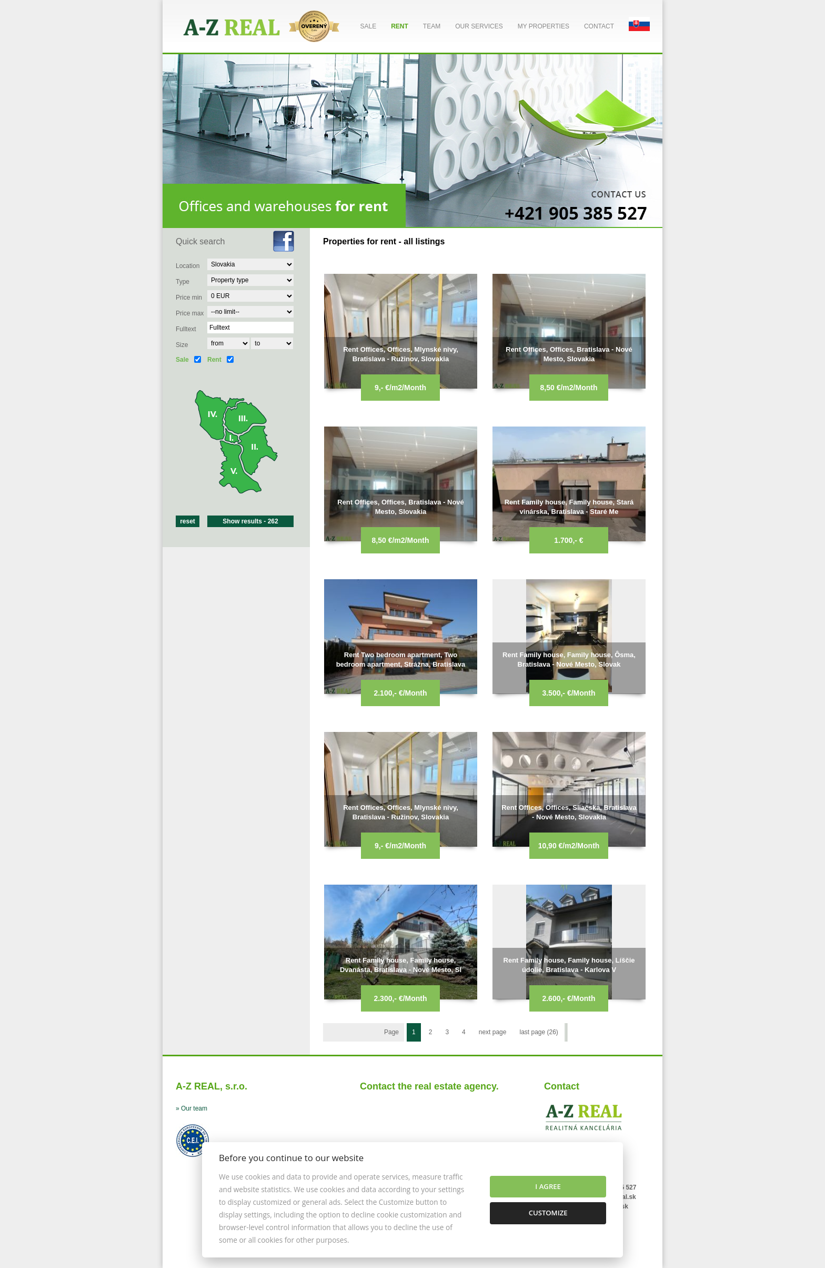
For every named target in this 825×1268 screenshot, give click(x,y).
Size (182, 345)
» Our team (191, 1108)
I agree (548, 1186)
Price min (189, 297)
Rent (399, 26)
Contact (599, 26)
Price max (190, 313)
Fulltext (186, 329)
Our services (478, 26)
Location (187, 266)
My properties (543, 26)
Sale (368, 26)
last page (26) (538, 1032)
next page (493, 1032)
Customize (548, 1212)
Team (431, 26)
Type (182, 281)
